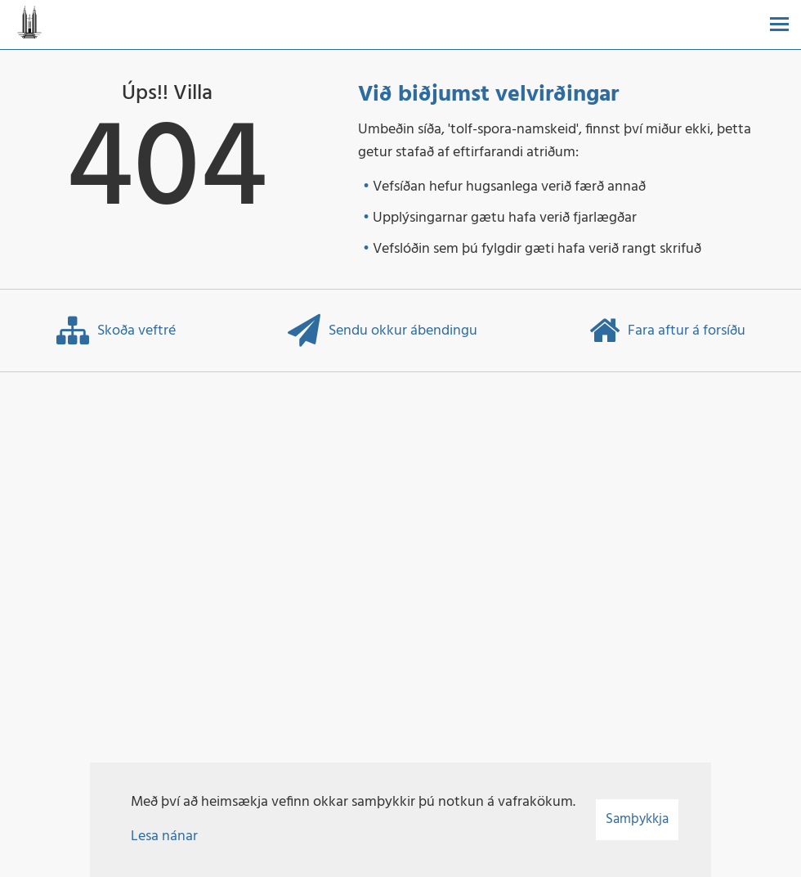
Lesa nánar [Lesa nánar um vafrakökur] (164, 836)
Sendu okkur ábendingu (382, 330)
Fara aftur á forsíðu (667, 330)
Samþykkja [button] (637, 819)
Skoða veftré (116, 330)
